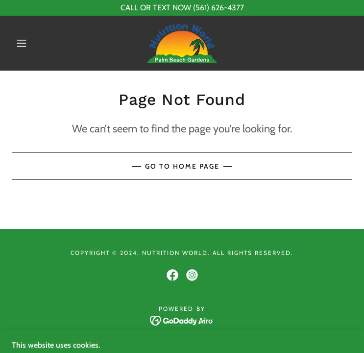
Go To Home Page (182, 166)
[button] (29, 43)
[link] (182, 43)
